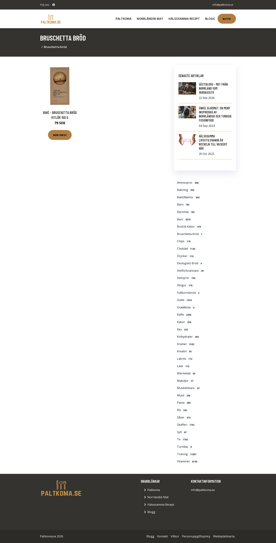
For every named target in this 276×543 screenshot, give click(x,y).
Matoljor (185, 381)
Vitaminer (187, 461)
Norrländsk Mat (150, 19)
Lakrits (185, 359)
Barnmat (186, 212)
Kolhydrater (188, 337)
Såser (184, 417)
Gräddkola (186, 307)
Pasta (184, 403)
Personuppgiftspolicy (196, 536)
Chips (184, 241)
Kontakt (162, 536)
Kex (183, 329)
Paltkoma (123, 19)
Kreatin (184, 351)
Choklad (186, 249)
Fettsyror (186, 278)
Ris (182, 410)
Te (183, 439)
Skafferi (186, 425)
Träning (187, 454)
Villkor (175, 536)
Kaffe (184, 314)
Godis (185, 300)
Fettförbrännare (190, 271)
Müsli (184, 395)
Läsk (183, 366)
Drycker (185, 256)
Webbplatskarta (224, 536)
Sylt (182, 432)
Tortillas (185, 447)
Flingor (185, 285)
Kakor (184, 322)
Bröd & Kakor (189, 226)
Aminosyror (188, 183)
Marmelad (186, 373)
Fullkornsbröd (188, 293)
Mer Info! (60, 135)
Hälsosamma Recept (184, 19)
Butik (227, 18)
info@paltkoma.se (222, 4)
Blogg (210, 19)
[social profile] (53, 4)
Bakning (186, 190)
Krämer (186, 344)
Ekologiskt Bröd (190, 263)
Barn (183, 204)
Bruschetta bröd (190, 234)
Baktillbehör (188, 197)
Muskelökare (188, 388)
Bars (184, 219)
